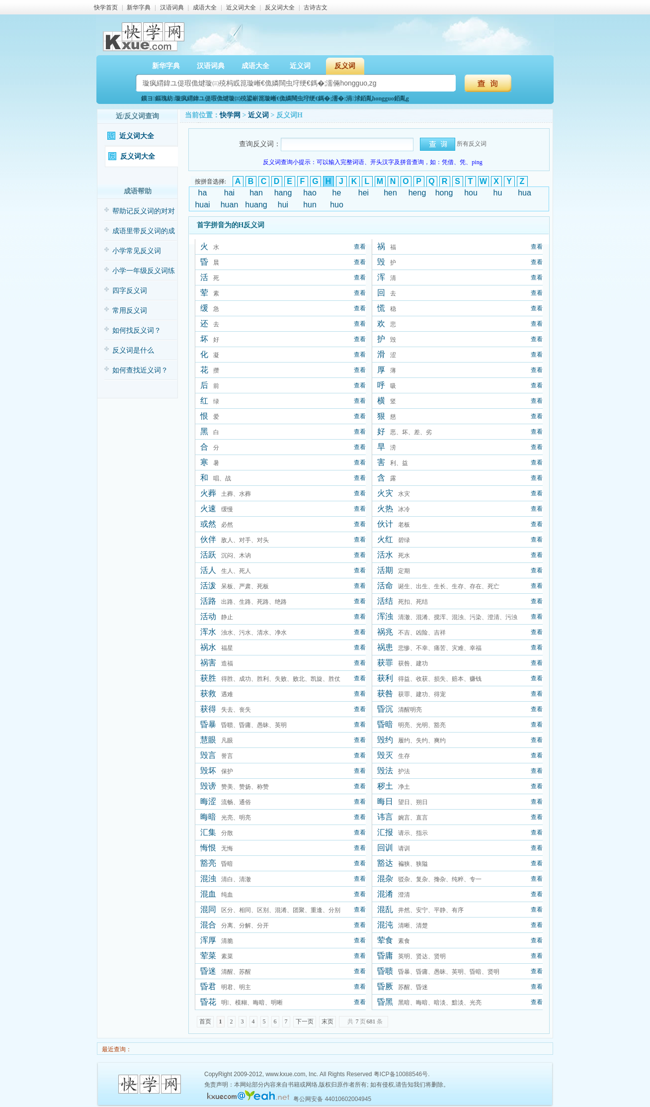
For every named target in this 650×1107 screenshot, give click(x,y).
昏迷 (208, 971)
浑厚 (208, 940)
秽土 (385, 786)
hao (310, 192)
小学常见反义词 (136, 251)
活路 (208, 601)
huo (336, 204)
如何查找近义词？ (140, 370)
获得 (208, 709)
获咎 (385, 693)
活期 (385, 570)
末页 (327, 1021)
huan (230, 204)
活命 (385, 585)
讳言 (385, 817)
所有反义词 (472, 143)
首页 (205, 1021)
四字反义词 (129, 290)
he (336, 192)
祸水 (208, 647)
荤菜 (208, 955)
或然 (208, 524)
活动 (208, 616)
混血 (208, 894)
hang (283, 192)
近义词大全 (241, 7)
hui (283, 204)
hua (524, 192)
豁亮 (208, 863)
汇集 (208, 832)
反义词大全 (280, 7)
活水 (385, 555)
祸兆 (385, 632)
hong (444, 192)
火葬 (208, 493)
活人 (208, 570)
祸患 (385, 647)
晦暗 (208, 817)
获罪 (385, 662)
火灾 (385, 493)
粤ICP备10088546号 (401, 1074)
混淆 (385, 894)
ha (202, 192)
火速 (208, 508)
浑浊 (385, 616)
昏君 (208, 986)
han (256, 192)
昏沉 (385, 709)
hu (497, 192)
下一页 (305, 1021)
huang (256, 204)
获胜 (208, 678)
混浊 (208, 878)
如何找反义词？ (136, 330)
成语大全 (205, 7)
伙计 (385, 524)
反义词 (344, 66)
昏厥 (385, 986)
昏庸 (385, 955)
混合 (208, 925)
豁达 (385, 863)
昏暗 (385, 724)
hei (363, 192)
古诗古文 (315, 7)
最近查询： (116, 1049)
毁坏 (208, 770)
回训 (385, 847)
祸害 (208, 662)
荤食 (385, 940)
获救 (208, 693)
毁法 (385, 770)
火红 (385, 539)
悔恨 (208, 847)
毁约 (385, 740)
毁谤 (208, 786)
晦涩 (208, 801)
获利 (385, 678)
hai (229, 192)
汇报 (385, 832)
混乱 (385, 909)
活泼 (208, 585)
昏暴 (208, 724)
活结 (385, 601)
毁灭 (385, 755)
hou (471, 192)
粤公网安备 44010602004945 (332, 1099)
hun (310, 204)
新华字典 (139, 7)
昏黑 (385, 1002)
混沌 (385, 925)
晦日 (385, 801)
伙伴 (208, 539)
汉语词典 (172, 7)
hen (390, 192)
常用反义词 (129, 310)
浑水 (208, 632)
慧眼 (208, 740)
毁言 (208, 755)
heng (417, 192)
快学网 (230, 115)
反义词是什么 (133, 350)
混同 (208, 909)
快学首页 (106, 7)
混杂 (385, 878)
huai (202, 204)
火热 (385, 508)
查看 (360, 246)
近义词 (300, 66)
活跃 (208, 555)
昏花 (208, 1002)
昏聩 (385, 971)
